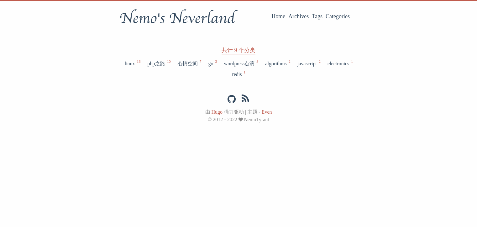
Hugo (217, 112)
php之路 (159, 63)
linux (132, 63)
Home (278, 16)
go (212, 63)
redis (238, 74)
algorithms (277, 63)
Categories (338, 16)
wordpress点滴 (241, 63)
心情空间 (189, 63)
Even (267, 112)
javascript (308, 63)
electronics (340, 63)
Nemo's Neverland (177, 18)
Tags (317, 16)
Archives (298, 16)
